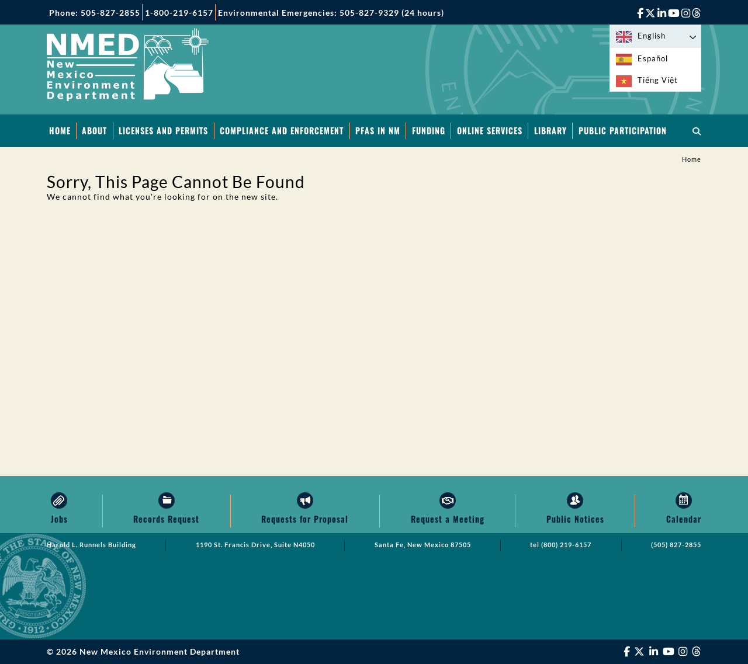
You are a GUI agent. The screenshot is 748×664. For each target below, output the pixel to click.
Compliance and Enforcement (282, 130)
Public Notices (575, 519)
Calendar (683, 519)
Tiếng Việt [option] (658, 80)
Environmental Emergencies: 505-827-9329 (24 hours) (331, 13)
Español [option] (653, 58)
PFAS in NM (377, 130)
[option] (655, 58)
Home (60, 130)
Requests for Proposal (304, 519)
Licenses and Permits (163, 130)
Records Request (166, 519)
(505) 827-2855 (676, 544)
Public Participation (623, 130)
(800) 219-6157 (566, 544)
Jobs (59, 519)
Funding (428, 130)
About (94, 130)
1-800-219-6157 (179, 13)
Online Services (489, 130)
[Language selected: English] (655, 36)
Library (550, 130)
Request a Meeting (447, 519)
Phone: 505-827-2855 (94, 13)
